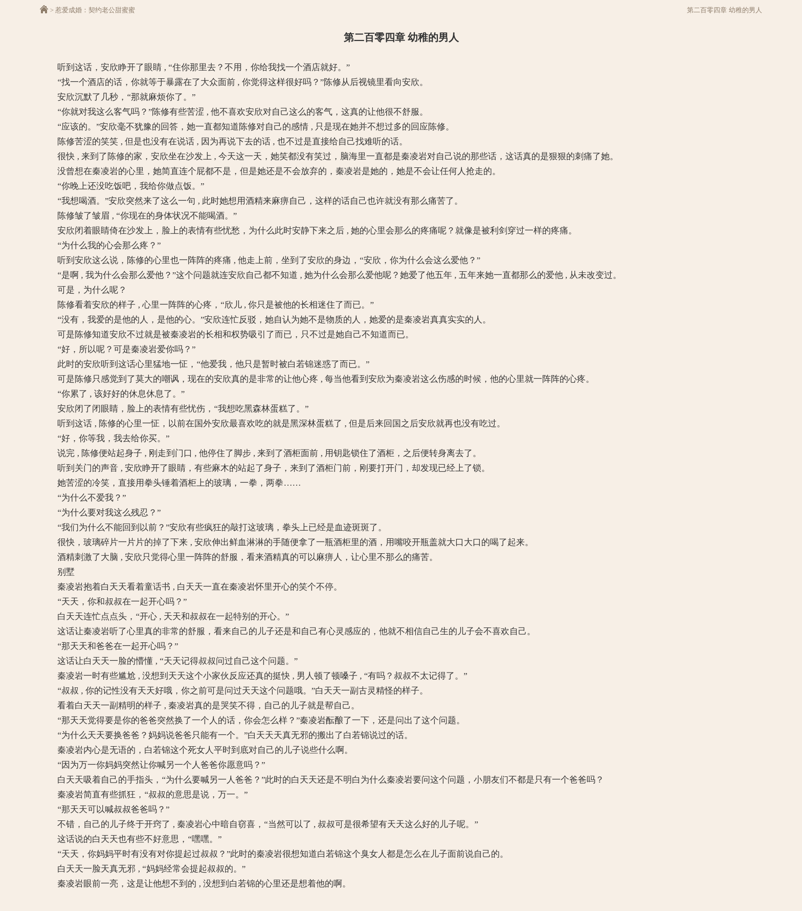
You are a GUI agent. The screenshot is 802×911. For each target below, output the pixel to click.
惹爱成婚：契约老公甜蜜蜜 (95, 10)
